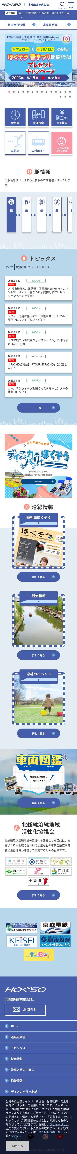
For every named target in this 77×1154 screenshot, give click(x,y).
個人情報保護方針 (49, 1132)
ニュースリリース (39, 267)
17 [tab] (70, 97)
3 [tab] (18, 92)
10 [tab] (51, 92)
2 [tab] (14, 92)
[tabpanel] (38, 58)
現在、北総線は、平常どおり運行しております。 (44, 15)
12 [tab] (60, 92)
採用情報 (17, 1059)
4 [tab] (23, 92)
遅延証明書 (18, 1037)
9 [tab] (46, 92)
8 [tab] (42, 92)
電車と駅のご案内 (22, 1070)
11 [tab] (56, 92)
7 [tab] (37, 92)
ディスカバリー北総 (24, 1091)
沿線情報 (17, 1081)
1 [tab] (9, 92)
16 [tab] (65, 97)
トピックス (18, 1048)
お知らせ (20, 267)
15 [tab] (60, 97)
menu (71, 5)
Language (62, 5)
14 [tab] (70, 92)
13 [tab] (65, 92)
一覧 (38, 408)
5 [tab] (28, 92)
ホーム (15, 1026)
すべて (9, 267)
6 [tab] (32, 92)
